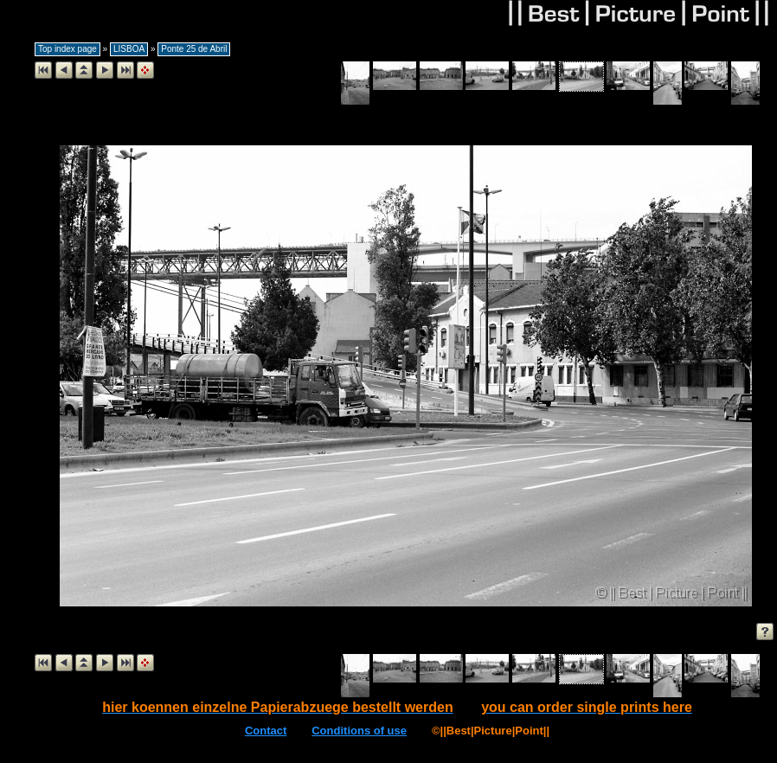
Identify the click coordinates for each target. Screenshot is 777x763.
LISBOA (128, 49)
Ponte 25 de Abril (194, 49)
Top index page (67, 49)
